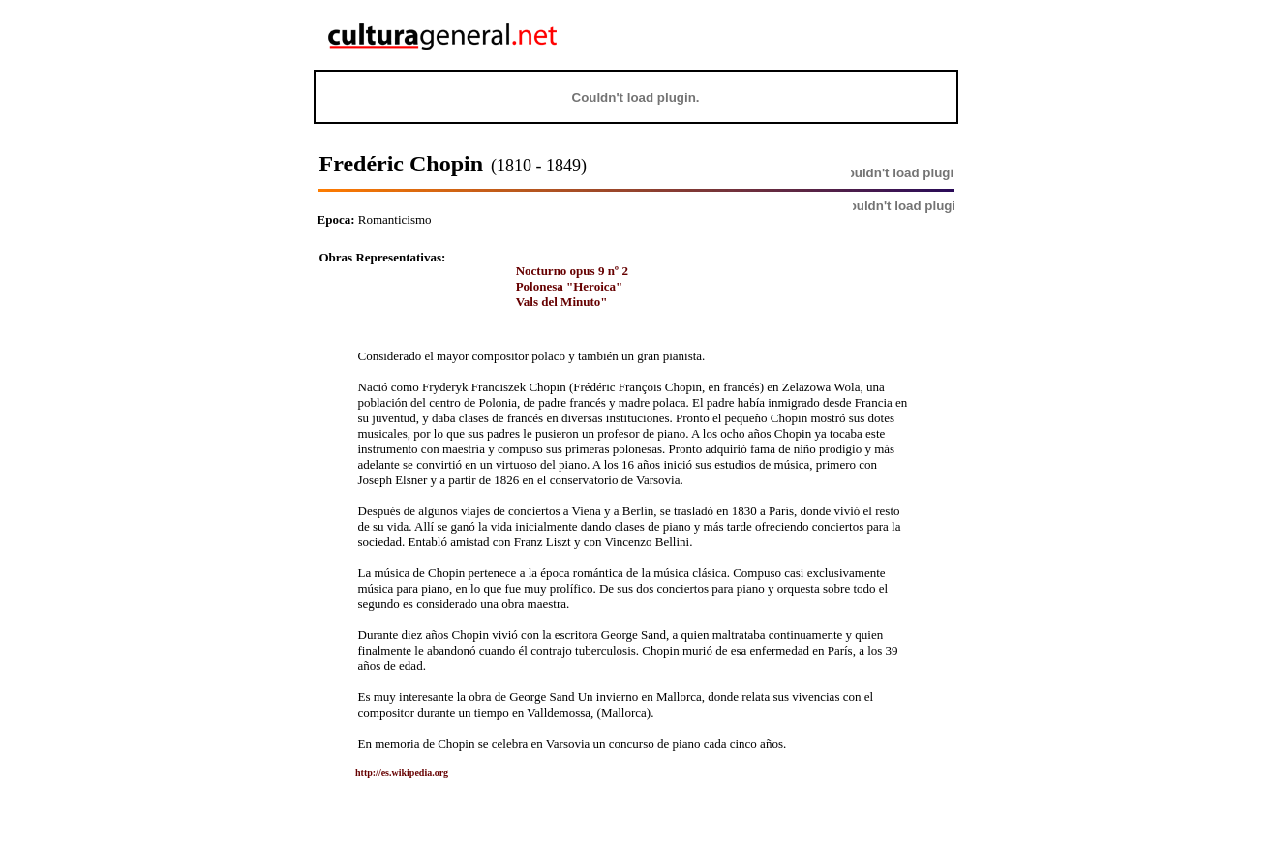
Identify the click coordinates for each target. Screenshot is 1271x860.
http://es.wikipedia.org (387, 772)
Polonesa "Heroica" (569, 286)
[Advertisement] (836, 35)
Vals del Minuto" (562, 301)
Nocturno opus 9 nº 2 (572, 270)
